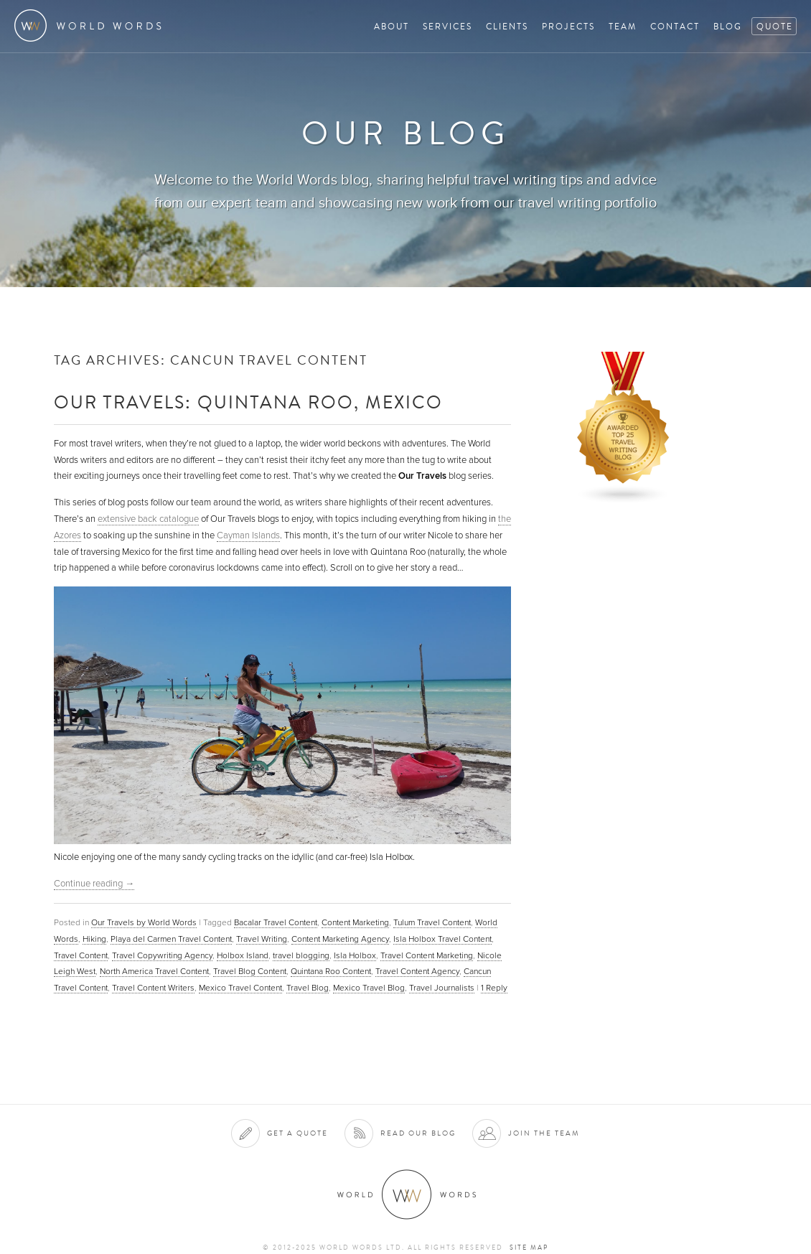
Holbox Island (242, 955)
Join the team (544, 1133)
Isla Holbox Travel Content (442, 939)
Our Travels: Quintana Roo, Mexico (248, 401)
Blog (727, 26)
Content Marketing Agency (340, 939)
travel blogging (301, 955)
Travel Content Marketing (426, 955)
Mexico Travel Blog (369, 988)
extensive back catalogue (148, 519)
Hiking (94, 939)
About (391, 26)
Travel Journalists (441, 988)
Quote (774, 26)
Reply (494, 988)
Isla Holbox (355, 955)
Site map (529, 1247)
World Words (91, 25)
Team (623, 26)
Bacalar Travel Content (275, 922)
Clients (507, 26)
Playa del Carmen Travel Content (171, 939)
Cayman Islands (248, 535)
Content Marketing (355, 922)
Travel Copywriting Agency (162, 955)
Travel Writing (261, 939)
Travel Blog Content (249, 971)
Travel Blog (307, 988)
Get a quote (297, 1133)
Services (447, 26)
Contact (675, 26)
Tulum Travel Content (432, 922)
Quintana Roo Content (331, 971)
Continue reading (94, 883)
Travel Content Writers (153, 988)
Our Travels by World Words (144, 922)
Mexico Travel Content (240, 988)
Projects (568, 26)
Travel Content (81, 955)
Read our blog (418, 1133)
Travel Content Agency (417, 971)
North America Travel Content (154, 971)
